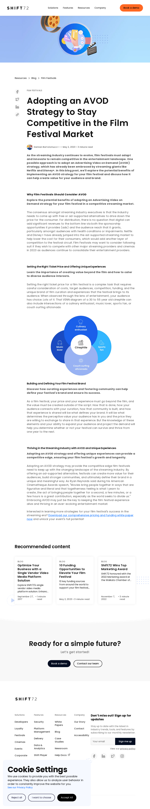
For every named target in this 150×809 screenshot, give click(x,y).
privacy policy (127, 748)
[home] (21, 7)
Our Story (79, 722)
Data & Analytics (39, 747)
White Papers (59, 723)
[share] (81, 93)
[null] (125, 741)
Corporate (21, 755)
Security (39, 722)
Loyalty (19, 728)
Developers (21, 722)
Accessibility (81, 735)
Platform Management (42, 730)
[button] (53, 8)
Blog (57, 731)
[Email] (103, 741)
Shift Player (40, 755)
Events (18, 748)
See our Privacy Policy (20, 787)
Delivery (38, 738)
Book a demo (131, 7)
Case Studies (59, 740)
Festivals (20, 735)
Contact (79, 728)
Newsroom (61, 748)
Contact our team (88, 663)
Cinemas (20, 742)
